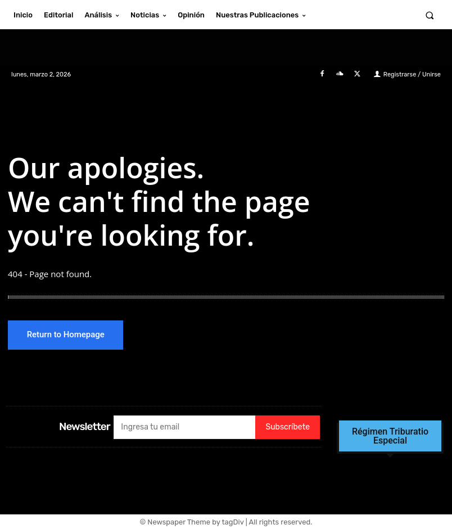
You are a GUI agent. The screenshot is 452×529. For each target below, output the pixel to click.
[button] (429, 15)
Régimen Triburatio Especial (390, 436)
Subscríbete (287, 427)
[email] (184, 427)
